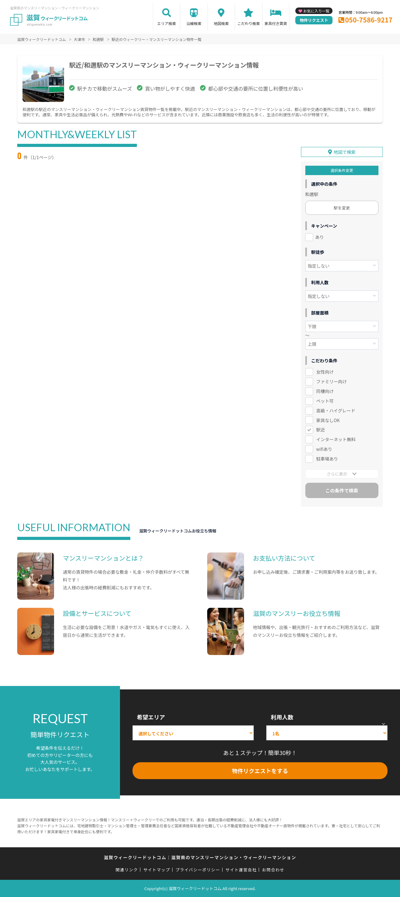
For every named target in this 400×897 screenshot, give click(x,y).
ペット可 (325, 401)
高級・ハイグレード (335, 410)
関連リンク (127, 870)
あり (319, 237)
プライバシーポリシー (197, 870)
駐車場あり (327, 459)
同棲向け (325, 391)
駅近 (320, 429)
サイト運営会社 (241, 870)
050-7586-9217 (368, 19)
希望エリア (151, 717)
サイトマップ (156, 870)
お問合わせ (273, 870)
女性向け (325, 372)
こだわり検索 (248, 23)
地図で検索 (345, 152)
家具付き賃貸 (275, 23)
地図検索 (221, 23)
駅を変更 (342, 208)
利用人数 (282, 717)
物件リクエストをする (260, 771)
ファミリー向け (331, 381)
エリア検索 (166, 23)
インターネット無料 (336, 439)
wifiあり (324, 449)
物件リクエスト (314, 20)
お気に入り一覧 (316, 10)
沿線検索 (193, 23)
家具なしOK (328, 420)
